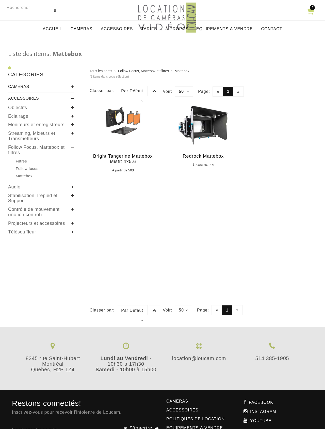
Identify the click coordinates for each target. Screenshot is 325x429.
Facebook (261, 402)
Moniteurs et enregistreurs (36, 124)
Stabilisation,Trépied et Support (32, 198)
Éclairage (18, 116)
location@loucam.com (199, 358)
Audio (14, 186)
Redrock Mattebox (203, 156)
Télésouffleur (22, 231)
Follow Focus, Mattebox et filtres (36, 150)
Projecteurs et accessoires (36, 223)
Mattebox (182, 71)
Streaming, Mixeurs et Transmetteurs (31, 136)
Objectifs (17, 107)
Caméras (18, 86)
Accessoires (23, 98)
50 (184, 91)
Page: (204, 91)
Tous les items (101, 71)
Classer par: (102, 90)
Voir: (167, 91)
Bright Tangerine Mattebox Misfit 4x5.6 (123, 159)
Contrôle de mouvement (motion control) (34, 212)
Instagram (263, 411)
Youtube (260, 421)
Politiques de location (195, 419)
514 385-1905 (272, 358)
